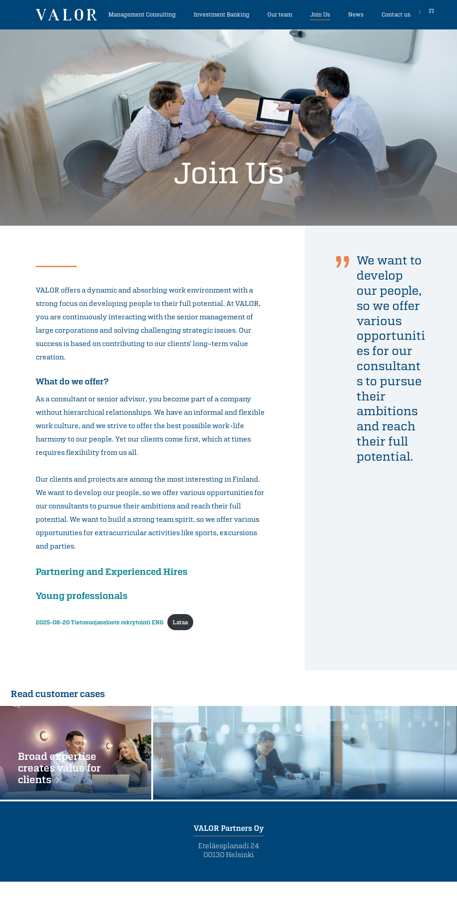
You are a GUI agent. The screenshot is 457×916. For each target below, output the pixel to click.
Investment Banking (221, 14)
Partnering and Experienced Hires (111, 571)
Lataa (180, 622)
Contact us (396, 14)
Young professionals (82, 595)
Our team (279, 14)
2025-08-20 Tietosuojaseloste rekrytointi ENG (99, 622)
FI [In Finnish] (431, 14)
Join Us (320, 14)
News (356, 14)
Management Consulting (142, 14)
